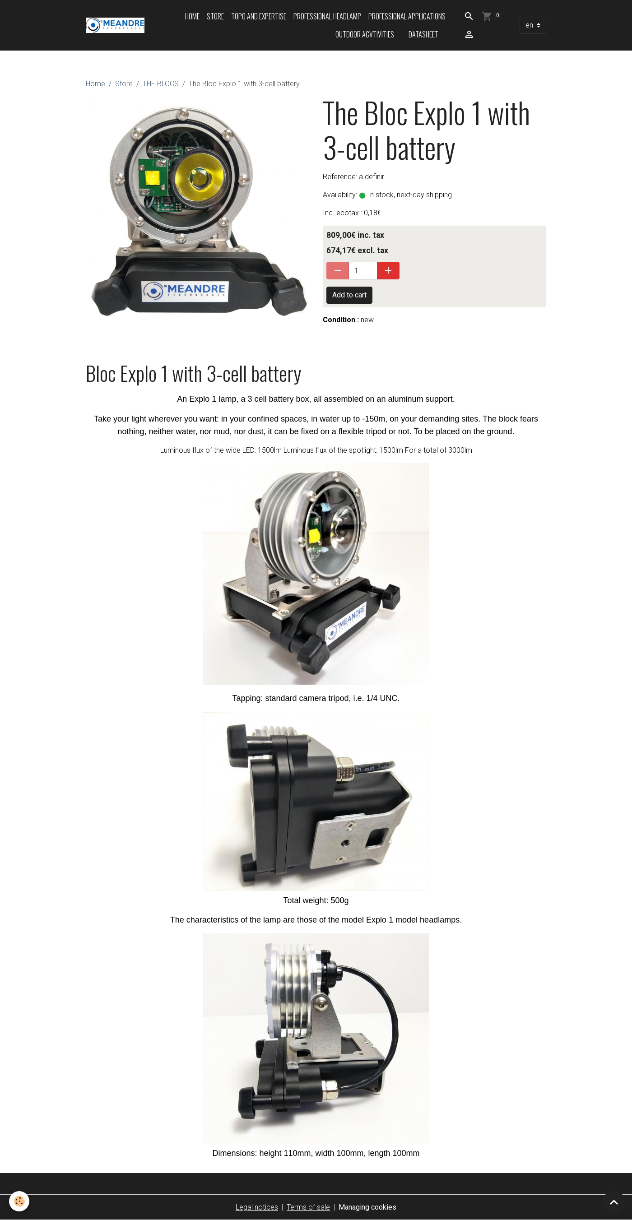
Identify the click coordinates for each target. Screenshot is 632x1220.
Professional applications (407, 16)
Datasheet (423, 34)
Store (215, 16)
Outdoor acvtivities (364, 34)
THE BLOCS (161, 83)
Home (192, 16)
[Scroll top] (614, 1202)
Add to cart (349, 295)
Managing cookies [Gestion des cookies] (367, 1207)
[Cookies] (19, 1201)
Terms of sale (308, 1207)
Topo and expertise (258, 16)
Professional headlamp (327, 16)
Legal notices (257, 1207)
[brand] (115, 25)
